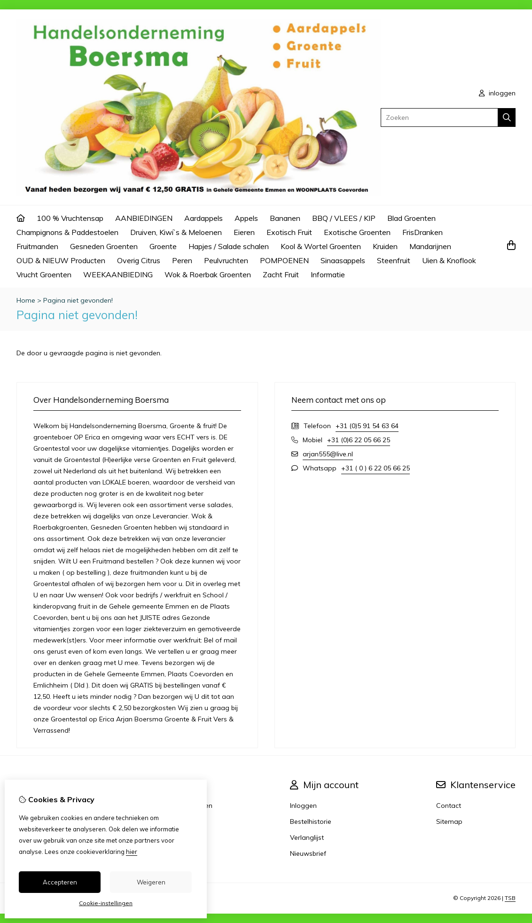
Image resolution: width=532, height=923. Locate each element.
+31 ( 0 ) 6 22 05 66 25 (375, 468)
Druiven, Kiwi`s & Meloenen (176, 232)
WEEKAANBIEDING (118, 274)
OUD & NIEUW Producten (60, 260)
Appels (246, 218)
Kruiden (385, 246)
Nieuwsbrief (308, 853)
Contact (448, 805)
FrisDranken (422, 232)
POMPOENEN (284, 260)
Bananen (285, 218)
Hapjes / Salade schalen (228, 246)
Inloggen (303, 805)
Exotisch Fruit (289, 232)
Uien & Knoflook (449, 260)
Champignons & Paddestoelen (67, 232)
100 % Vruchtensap (70, 218)
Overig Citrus (138, 260)
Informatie (328, 274)
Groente (163, 246)
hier (131, 851)
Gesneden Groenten (104, 246)
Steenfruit (393, 260)
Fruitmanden (37, 246)
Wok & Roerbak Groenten (207, 274)
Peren (182, 260)
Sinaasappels (343, 260)
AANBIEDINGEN (143, 218)
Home (25, 300)
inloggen (497, 93)
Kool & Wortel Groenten (321, 246)
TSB (510, 897)
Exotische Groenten (357, 232)
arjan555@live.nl (328, 454)
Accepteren (60, 882)
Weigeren (151, 882)
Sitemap (449, 821)
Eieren (244, 232)
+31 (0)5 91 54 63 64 (367, 426)
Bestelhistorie (310, 821)
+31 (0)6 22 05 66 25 (358, 440)
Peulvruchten (226, 260)
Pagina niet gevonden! (78, 300)
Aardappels (203, 218)
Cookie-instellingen (106, 903)
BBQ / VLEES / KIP (344, 218)
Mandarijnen (430, 246)
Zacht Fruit (281, 274)
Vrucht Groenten (43, 274)
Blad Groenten (411, 218)
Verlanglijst (307, 837)
